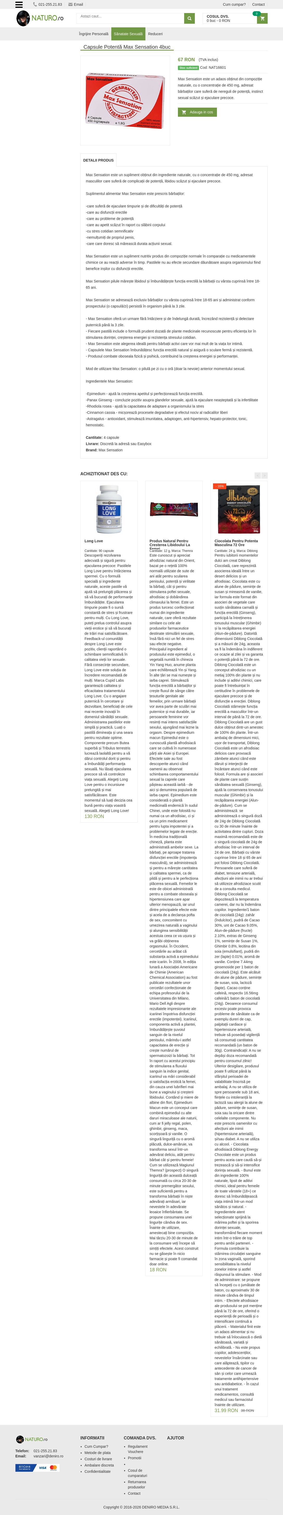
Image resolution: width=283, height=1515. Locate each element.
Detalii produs (98, 160)
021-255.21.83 (47, 4)
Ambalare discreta (99, 1465)
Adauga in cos (201, 112)
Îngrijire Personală (93, 34)
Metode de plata (98, 1453)
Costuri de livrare (98, 1459)
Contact (258, 4)
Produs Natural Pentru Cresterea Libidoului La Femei (170, 545)
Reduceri (155, 34)
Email (75, 4)
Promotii (134, 1458)
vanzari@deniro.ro (48, 1456)
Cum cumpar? (234, 4)
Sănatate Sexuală (128, 34)
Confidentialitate (98, 1471)
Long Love (94, 541)
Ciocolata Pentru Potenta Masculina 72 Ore (236, 543)
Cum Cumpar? (96, 1446)
